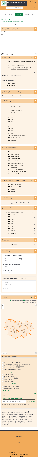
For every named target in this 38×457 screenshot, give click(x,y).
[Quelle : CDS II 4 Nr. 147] (34, 212)
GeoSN (19, 369)
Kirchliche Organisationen (10, 198)
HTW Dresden (20, 366)
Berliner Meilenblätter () (14, 366)
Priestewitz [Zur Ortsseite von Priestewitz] (29, 421)
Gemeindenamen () (11, 378)
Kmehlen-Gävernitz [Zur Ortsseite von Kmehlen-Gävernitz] (8, 418)
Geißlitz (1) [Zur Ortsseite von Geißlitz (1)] (15, 416)
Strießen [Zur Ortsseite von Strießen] (11, 423)
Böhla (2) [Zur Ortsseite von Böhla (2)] (5, 414)
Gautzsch (11, 14)
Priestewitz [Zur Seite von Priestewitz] (19, 22)
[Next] (32, 14)
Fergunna (27, 364)
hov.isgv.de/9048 (17, 255)
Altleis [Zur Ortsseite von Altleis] (32, 411)
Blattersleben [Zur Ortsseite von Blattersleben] (19, 413)
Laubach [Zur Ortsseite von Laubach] (17, 419)
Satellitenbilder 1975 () (11, 388)
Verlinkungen (6, 251)
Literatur (5, 240)
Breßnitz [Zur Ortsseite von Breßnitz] (27, 413)
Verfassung (6, 57)
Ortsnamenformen (8, 208)
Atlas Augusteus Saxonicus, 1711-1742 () (17, 364)
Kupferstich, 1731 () (13, 362)
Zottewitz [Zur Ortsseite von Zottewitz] (5, 424)
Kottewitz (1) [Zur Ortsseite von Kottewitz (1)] (25, 418)
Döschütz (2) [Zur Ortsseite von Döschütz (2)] (6, 416)
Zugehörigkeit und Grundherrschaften (13, 180)
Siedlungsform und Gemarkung (11, 92)
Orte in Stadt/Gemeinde (17, 300)
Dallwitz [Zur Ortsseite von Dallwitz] (22, 414)
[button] (34, 212)
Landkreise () (9, 374)
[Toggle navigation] (33, 2)
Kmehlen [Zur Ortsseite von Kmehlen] (30, 416)
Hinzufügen (31, 401)
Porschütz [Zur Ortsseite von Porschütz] (21, 421)
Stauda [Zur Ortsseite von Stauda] (5, 423)
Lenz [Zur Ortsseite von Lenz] (22, 419)
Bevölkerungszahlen (8, 101)
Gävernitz (25, 67)
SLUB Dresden (17, 362)
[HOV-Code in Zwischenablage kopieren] (15, 24)
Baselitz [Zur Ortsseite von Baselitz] (5, 413)
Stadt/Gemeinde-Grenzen (31, 300)
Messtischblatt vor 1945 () (12, 369)
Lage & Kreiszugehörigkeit (10, 29)
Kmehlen (13, 69)
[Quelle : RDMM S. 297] (34, 217)
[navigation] (19, 14)
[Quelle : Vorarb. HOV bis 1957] (34, 224)
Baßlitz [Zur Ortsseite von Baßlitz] (11, 413)
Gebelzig (27, 14)
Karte (4, 297)
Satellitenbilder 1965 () (11, 386)
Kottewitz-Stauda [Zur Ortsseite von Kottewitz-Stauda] (7, 419)
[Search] (14, 8)
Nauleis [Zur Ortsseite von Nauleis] (5, 421)
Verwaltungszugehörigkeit (10, 147)
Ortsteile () (8, 380)
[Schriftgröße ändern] (31, 7)
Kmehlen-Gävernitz (22, 69)
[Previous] (5, 14)
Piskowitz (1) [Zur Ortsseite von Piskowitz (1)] (13, 421)
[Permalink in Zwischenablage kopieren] (23, 255)
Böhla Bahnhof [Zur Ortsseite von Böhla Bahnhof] (14, 414)
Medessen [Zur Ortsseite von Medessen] (29, 419)
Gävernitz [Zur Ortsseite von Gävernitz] (22, 416)
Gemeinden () (9, 376)
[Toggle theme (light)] (35, 7)
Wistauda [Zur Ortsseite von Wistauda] (26, 423)
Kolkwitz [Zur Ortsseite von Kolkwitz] (18, 418)
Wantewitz (13, 65)
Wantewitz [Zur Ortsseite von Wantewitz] (19, 423)
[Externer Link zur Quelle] (33, 212)
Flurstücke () (9, 381)
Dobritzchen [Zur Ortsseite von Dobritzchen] (30, 414)
